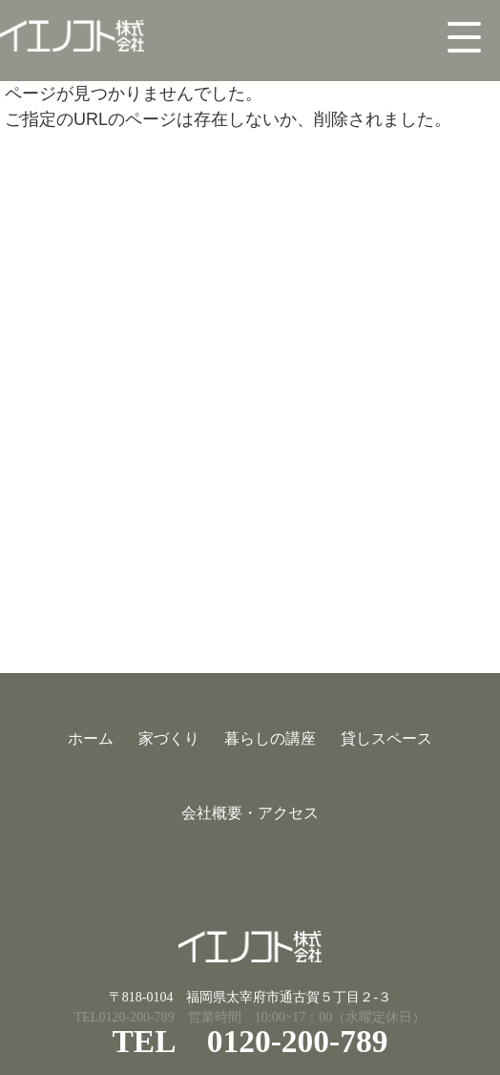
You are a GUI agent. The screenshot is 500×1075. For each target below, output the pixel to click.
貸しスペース (386, 738)
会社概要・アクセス (250, 813)
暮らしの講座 (270, 738)
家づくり (168, 738)
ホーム (91, 738)
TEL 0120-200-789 (249, 1041)
